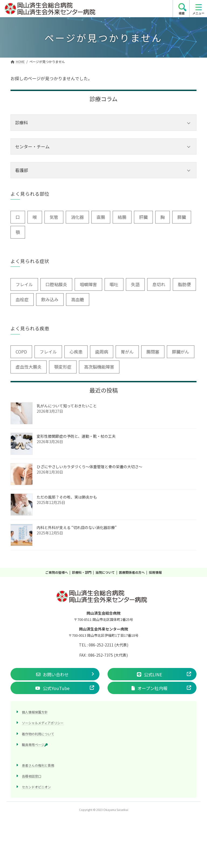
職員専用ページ (35, 744)
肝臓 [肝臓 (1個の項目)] (143, 217)
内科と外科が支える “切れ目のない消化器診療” (77, 527)
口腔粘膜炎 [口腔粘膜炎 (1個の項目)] (56, 284)
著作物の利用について (38, 734)
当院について (105, 572)
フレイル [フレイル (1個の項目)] (48, 351)
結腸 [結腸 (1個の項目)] (122, 217)
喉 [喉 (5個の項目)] (35, 217)
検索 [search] (182, 13)
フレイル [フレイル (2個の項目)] (24, 284)
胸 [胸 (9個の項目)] (162, 217)
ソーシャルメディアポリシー (43, 722)
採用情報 (155, 572)
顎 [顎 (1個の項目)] (18, 232)
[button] (55, 674)
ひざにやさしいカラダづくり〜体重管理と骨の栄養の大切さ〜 (89, 466)
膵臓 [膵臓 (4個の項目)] (181, 217)
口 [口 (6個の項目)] (18, 217)
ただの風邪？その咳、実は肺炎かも (67, 497)
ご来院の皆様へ (56, 572)
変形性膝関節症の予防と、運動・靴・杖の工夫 (76, 436)
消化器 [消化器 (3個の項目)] (77, 217)
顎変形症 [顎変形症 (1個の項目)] (62, 367)
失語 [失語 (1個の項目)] (135, 284)
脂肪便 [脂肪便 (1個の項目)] (184, 284)
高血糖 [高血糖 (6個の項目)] (77, 299)
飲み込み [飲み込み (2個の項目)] (49, 299)
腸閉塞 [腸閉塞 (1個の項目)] (152, 351)
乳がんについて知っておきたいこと (67, 405)
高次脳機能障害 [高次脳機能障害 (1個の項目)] (99, 367)
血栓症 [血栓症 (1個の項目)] (22, 299)
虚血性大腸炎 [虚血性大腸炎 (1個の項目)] (29, 367)
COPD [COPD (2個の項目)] (21, 351)
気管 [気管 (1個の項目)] (54, 217)
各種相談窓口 (31, 776)
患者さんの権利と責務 (38, 765)
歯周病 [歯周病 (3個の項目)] (101, 351)
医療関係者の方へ (132, 572)
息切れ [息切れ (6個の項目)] (158, 284)
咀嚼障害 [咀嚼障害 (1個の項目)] (88, 284)
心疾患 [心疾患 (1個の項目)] (76, 351)
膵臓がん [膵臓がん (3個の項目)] (180, 351)
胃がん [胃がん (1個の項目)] (127, 351)
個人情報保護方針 (35, 712)
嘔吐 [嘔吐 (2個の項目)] (114, 284)
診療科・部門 (81, 572)
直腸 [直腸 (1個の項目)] (100, 217)
